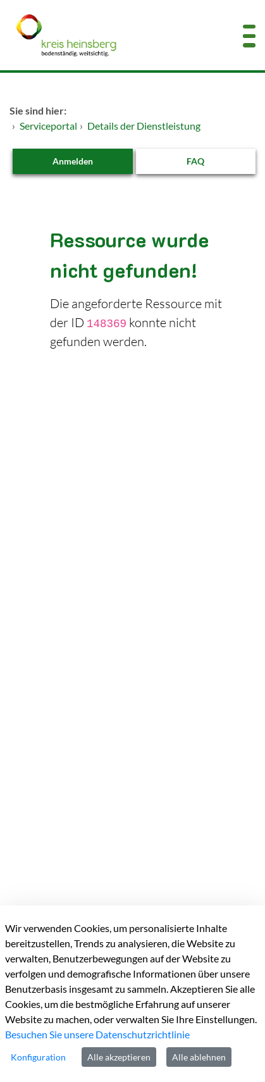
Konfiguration (38, 1057)
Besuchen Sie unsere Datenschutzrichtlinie (97, 1034)
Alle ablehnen (199, 1057)
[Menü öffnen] (249, 35)
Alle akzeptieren (119, 1057)
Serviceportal (48, 126)
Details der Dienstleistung (143, 126)
